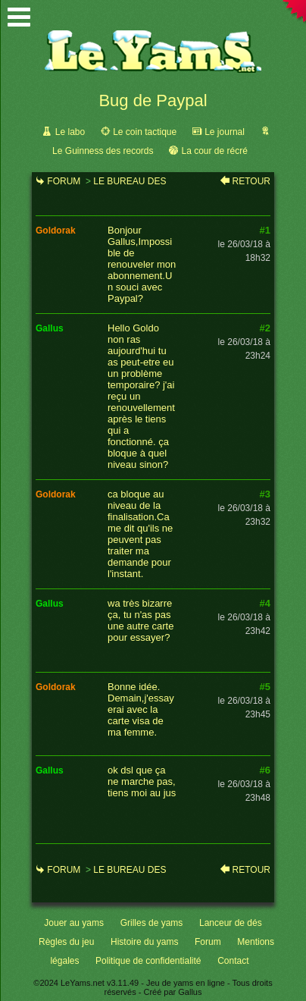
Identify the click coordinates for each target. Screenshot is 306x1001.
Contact (232, 961)
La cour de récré (214, 151)
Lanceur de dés (230, 923)
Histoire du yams (144, 942)
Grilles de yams (151, 923)
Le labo (70, 132)
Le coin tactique (144, 132)
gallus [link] (50, 328)
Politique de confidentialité (148, 961)
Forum (63, 181)
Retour (251, 181)
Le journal (225, 132)
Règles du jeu (66, 942)
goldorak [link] (56, 230)
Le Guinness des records (102, 151)
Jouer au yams (74, 923)
